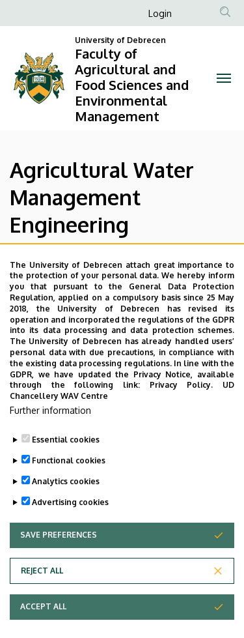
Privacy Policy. (181, 411)
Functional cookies (68, 486)
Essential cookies (66, 466)
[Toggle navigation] (224, 78)
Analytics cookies (66, 507)
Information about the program (135, 261)
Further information (50, 436)
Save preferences (58, 561)
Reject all (42, 597)
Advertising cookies (70, 528)
